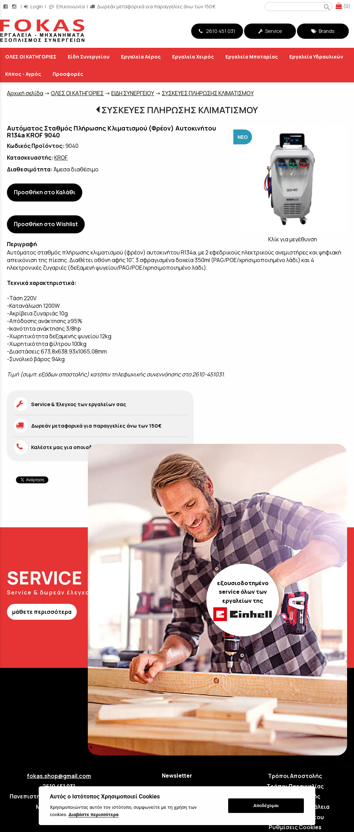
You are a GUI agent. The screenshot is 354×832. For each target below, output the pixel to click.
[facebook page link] (6, 6)
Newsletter (177, 775)
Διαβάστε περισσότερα (93, 814)
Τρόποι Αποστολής (295, 776)
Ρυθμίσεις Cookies (295, 827)
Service (270, 31)
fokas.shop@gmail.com (59, 776)
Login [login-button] (33, 6)
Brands (323, 31)
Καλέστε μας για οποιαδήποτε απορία (79, 447)
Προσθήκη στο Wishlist (46, 224)
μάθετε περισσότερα (42, 612)
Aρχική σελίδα (25, 93)
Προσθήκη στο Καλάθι (44, 192)
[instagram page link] (15, 6)
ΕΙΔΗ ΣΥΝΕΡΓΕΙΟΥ (132, 93)
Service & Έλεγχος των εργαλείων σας (78, 404)
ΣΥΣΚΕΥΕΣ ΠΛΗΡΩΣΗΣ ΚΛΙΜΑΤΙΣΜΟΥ (208, 93)
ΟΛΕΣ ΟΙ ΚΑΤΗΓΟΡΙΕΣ (77, 93)
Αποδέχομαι (266, 805)
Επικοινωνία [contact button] (67, 6)
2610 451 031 (217, 31)
